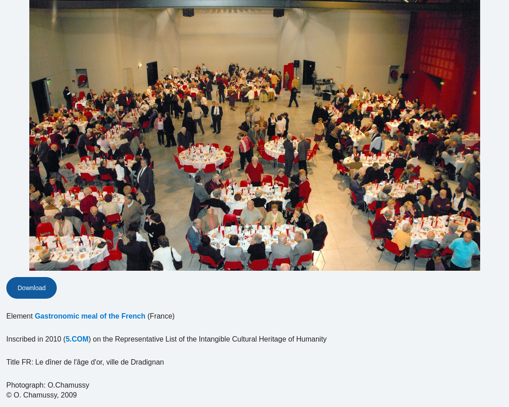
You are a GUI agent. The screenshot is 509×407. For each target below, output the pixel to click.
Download (32, 287)
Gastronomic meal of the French (90, 316)
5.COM (77, 339)
